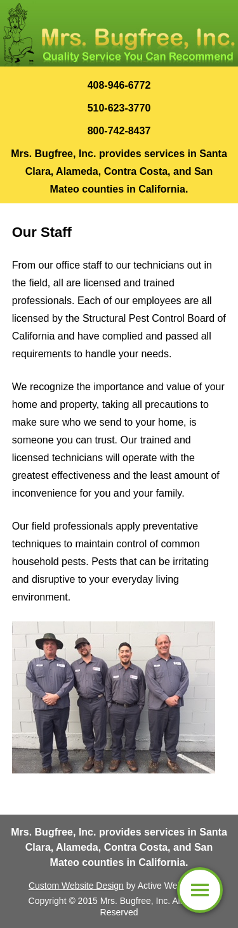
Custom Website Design (76, 885)
